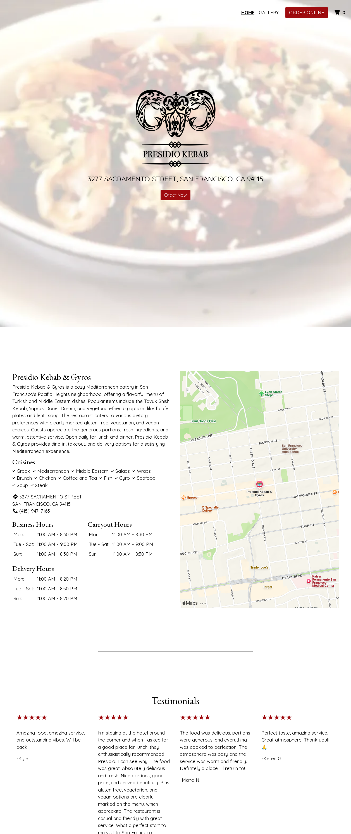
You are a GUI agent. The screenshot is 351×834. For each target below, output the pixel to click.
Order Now (175, 195)
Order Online (306, 12)
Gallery (269, 12)
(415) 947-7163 (31, 511)
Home (247, 12)
